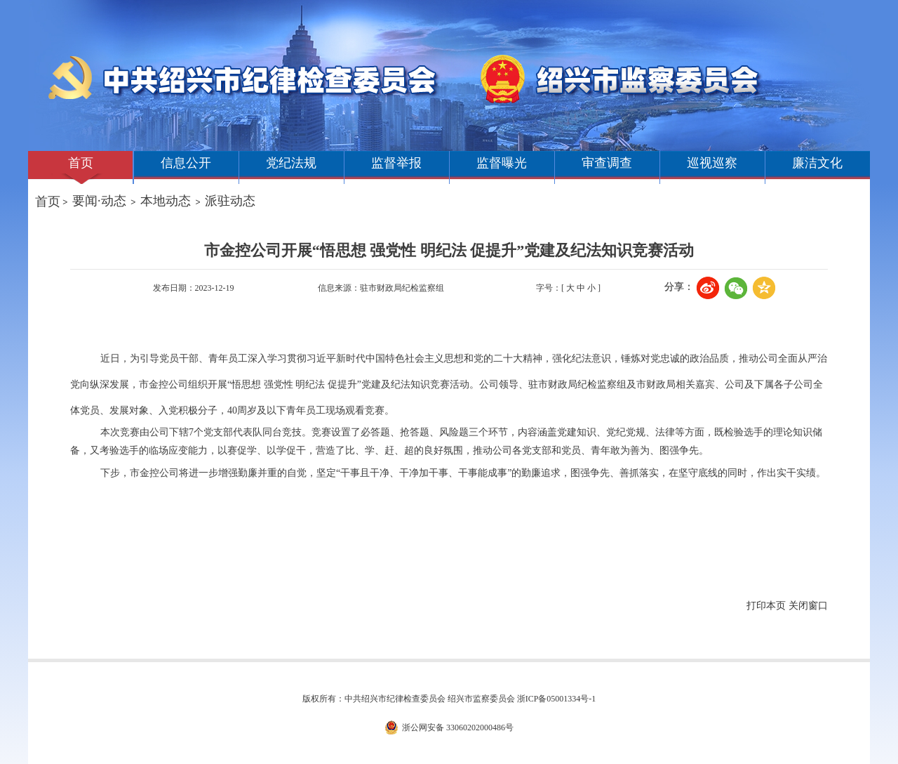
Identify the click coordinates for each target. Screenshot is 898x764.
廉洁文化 (817, 163)
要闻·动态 (99, 201)
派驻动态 (230, 201)
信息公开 (186, 163)
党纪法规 (291, 163)
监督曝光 (501, 163)
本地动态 (165, 201)
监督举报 (396, 163)
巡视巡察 (712, 163)
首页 (80, 163)
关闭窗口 (808, 605)
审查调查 (607, 163)
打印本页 (766, 605)
